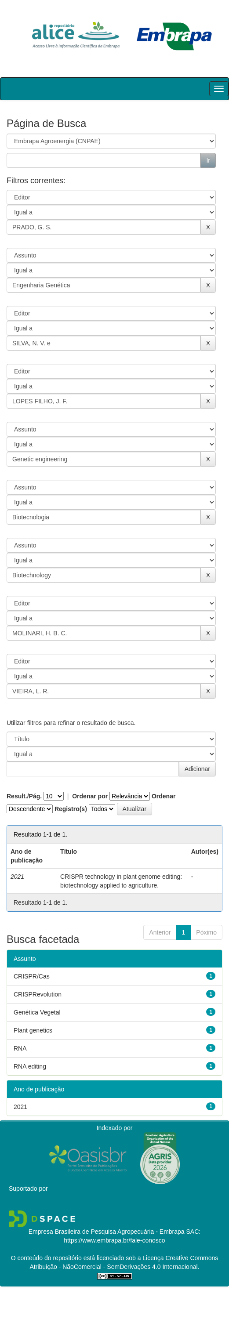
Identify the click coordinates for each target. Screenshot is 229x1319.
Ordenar (163, 796)
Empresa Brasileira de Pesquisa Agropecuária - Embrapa (107, 1231)
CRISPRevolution (38, 994)
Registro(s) (71, 808)
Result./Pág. (24, 796)
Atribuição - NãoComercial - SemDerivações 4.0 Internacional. (115, 1266)
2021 (20, 1106)
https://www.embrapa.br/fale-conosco (114, 1240)
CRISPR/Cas (32, 976)
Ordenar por (90, 796)
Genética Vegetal (37, 1012)
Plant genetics (33, 1030)
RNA (20, 1048)
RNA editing (30, 1066)
